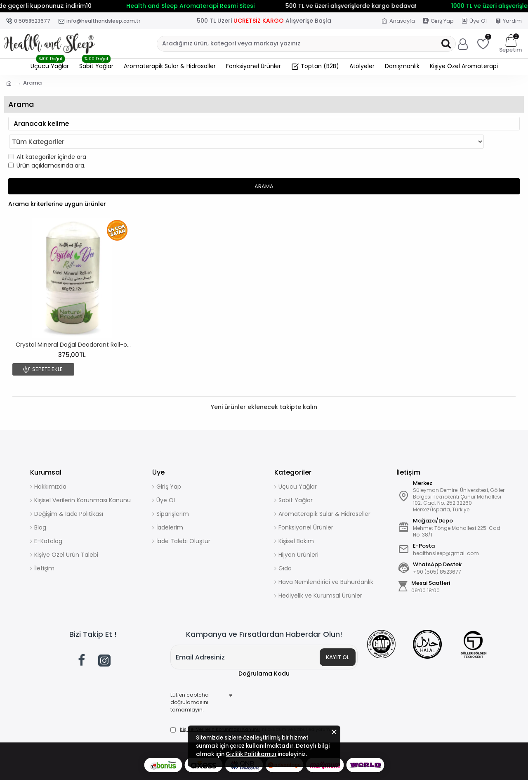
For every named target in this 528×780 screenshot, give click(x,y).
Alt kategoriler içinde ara (47, 141)
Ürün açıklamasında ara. (46, 149)
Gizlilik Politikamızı (269, 750)
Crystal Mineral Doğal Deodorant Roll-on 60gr (74, 328)
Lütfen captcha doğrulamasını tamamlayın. (192, 688)
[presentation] (290, 687)
